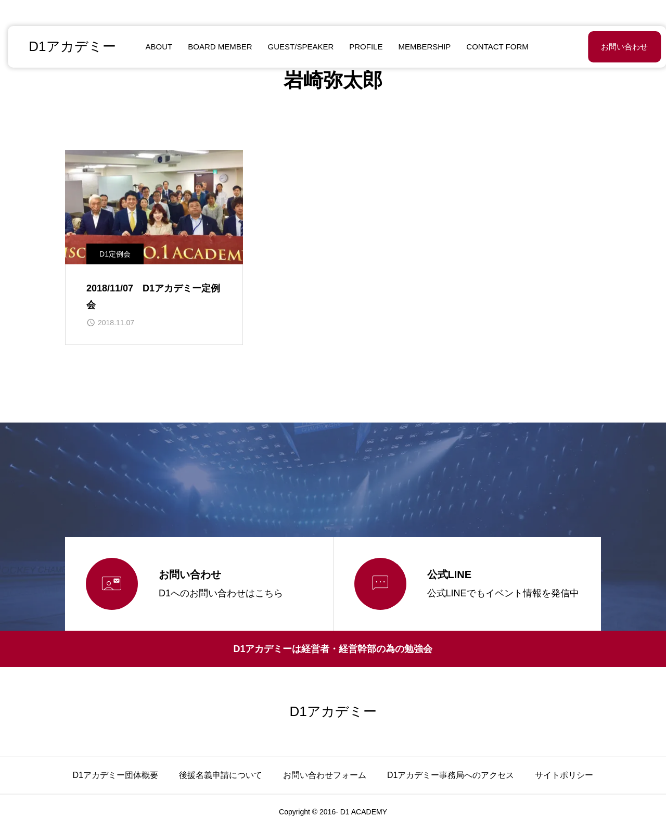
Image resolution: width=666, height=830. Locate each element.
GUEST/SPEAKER (297, 46)
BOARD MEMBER (216, 46)
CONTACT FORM (493, 46)
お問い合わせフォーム (324, 775)
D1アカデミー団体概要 (115, 775)
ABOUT (155, 46)
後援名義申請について (220, 775)
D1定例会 (115, 254)
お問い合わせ (598, 46)
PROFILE (362, 46)
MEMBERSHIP (420, 46)
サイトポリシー (564, 775)
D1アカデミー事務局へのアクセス (450, 775)
